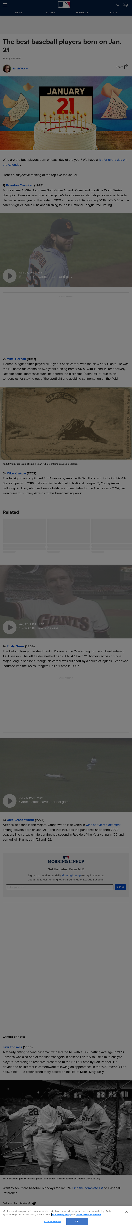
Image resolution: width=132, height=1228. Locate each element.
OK (77, 1221)
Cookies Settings (52, 1221)
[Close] (126, 1212)
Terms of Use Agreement (88, 1214)
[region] (66, 1217)
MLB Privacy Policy (61, 1214)
